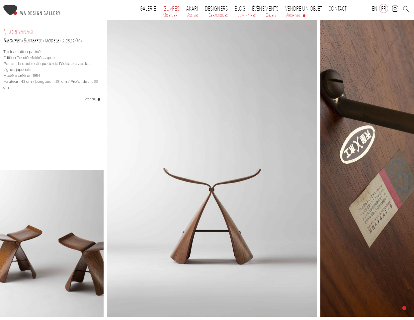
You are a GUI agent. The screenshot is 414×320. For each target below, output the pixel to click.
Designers (218, 8)
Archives (293, 15)
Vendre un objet (303, 8)
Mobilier (170, 15)
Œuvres (173, 8)
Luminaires (247, 15)
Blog (240, 8)
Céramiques (218, 15)
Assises (193, 15)
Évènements (267, 8)
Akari (192, 8)
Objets (271, 15)
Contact (337, 8)
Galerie (148, 8)
